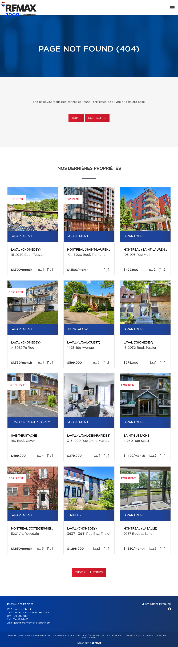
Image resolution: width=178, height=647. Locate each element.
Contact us (97, 118)
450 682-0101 (20, 616)
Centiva (95, 643)
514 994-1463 (20, 619)
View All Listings (89, 572)
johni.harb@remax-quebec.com (32, 623)
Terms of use (151, 635)
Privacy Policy (135, 635)
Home (76, 118)
